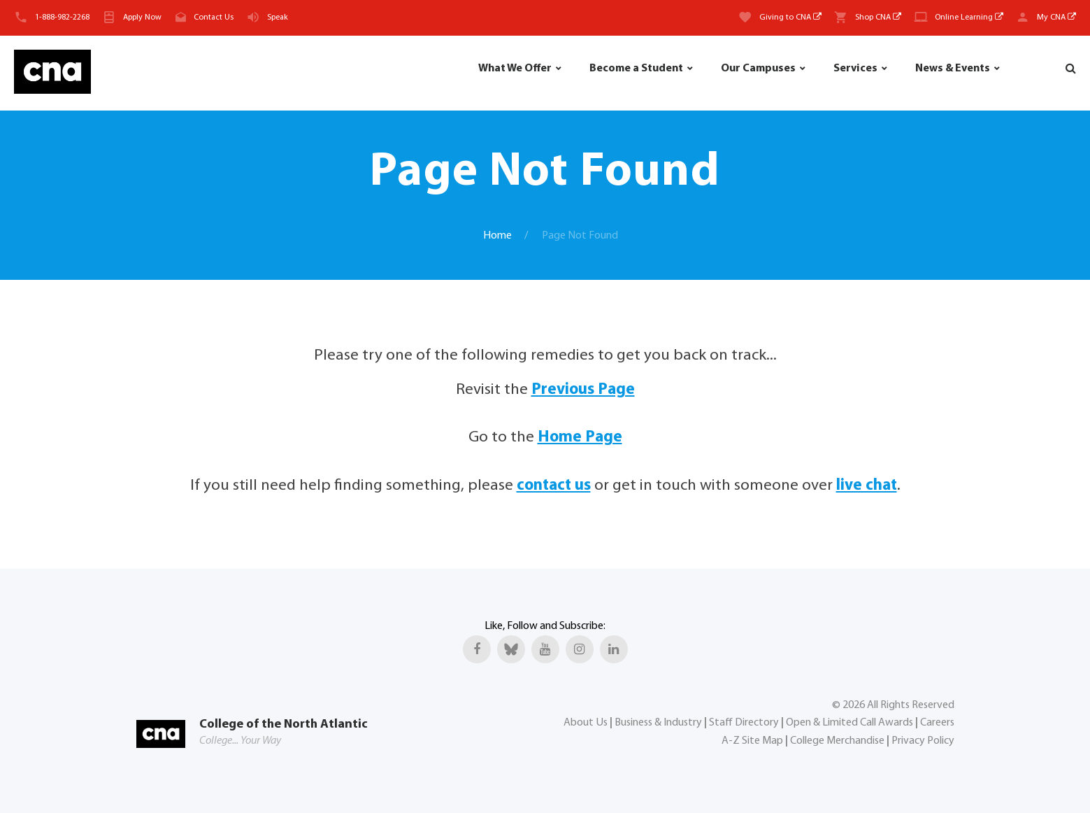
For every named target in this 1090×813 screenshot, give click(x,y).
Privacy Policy (922, 741)
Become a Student (636, 68)
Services (855, 68)
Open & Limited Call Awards (849, 722)
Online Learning (969, 17)
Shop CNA (878, 17)
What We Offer (515, 68)
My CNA (1056, 17)
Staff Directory (744, 722)
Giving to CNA (790, 17)
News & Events (952, 68)
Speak (277, 17)
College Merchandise (837, 741)
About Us (586, 722)
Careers (937, 722)
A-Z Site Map (752, 741)
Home (497, 235)
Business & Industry (658, 722)
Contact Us (214, 17)
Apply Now (142, 17)
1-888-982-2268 (62, 17)
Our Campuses (758, 68)
